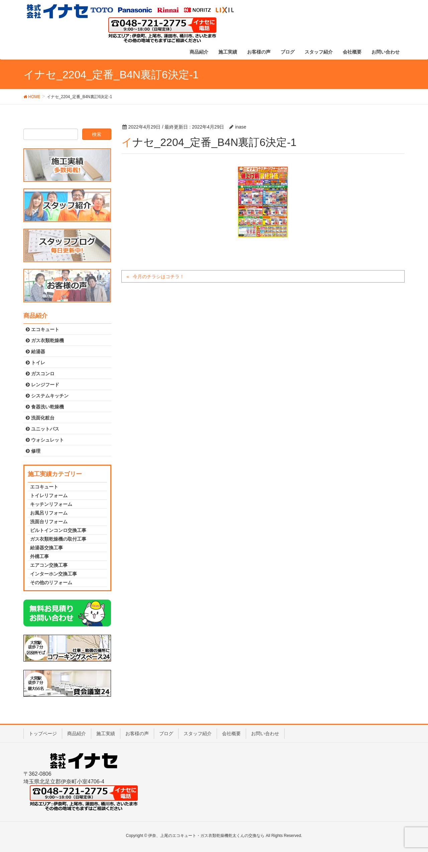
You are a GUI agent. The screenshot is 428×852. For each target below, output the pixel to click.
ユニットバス (42, 429)
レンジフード (42, 384)
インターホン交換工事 (53, 573)
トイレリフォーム (49, 495)
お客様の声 (137, 733)
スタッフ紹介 (198, 733)
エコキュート (42, 329)
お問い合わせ (265, 733)
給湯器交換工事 (46, 547)
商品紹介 (76, 733)
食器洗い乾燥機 (45, 406)
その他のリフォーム (51, 582)
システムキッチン (47, 395)
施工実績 (105, 733)
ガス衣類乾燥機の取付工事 (58, 539)
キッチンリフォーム (51, 504)
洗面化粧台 (40, 417)
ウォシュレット (45, 440)
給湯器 (35, 351)
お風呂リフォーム (49, 513)
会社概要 (231, 733)
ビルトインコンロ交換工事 (58, 530)
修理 (33, 451)
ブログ (166, 733)
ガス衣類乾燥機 (45, 340)
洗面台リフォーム (49, 521)
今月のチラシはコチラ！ (158, 276)
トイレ (35, 362)
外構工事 (39, 556)
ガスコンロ (40, 373)
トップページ (43, 733)
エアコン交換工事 (49, 565)
